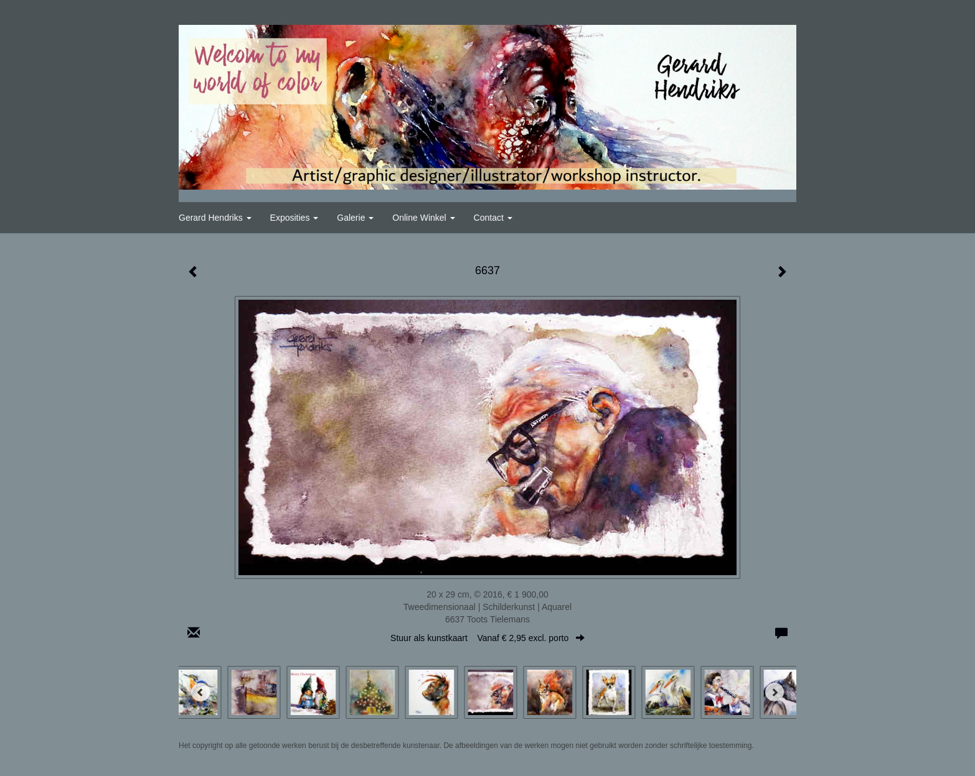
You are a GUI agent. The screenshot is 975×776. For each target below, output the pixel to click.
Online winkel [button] (423, 218)
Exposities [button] (294, 218)
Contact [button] (493, 218)
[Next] (774, 692)
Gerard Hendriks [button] (215, 218)
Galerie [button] (355, 218)
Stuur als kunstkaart (487, 638)
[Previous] (200, 692)
